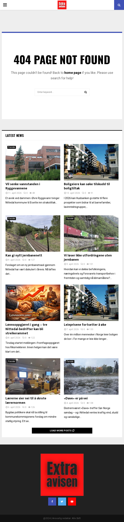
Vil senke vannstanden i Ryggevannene (22, 186)
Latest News (14, 135)
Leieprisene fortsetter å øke (85, 325)
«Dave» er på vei (76, 398)
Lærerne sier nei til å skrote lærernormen (25, 400)
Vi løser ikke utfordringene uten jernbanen (88, 257)
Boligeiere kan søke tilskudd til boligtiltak (87, 186)
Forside (11, 147)
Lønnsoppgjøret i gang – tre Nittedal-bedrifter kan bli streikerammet (26, 329)
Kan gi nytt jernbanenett (23, 255)
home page (72, 73)
